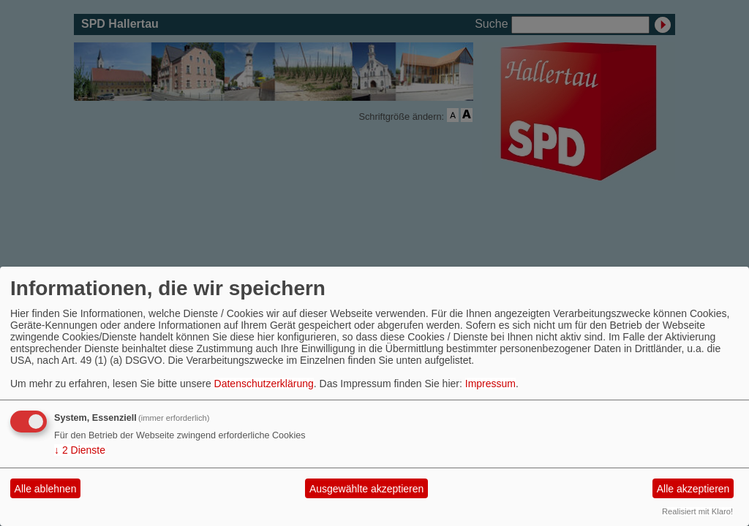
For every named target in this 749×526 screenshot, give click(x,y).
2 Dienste (79, 450)
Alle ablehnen (46, 489)
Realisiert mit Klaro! (697, 511)
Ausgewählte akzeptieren (366, 489)
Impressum (490, 383)
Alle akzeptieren (693, 489)
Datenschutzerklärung (264, 383)
